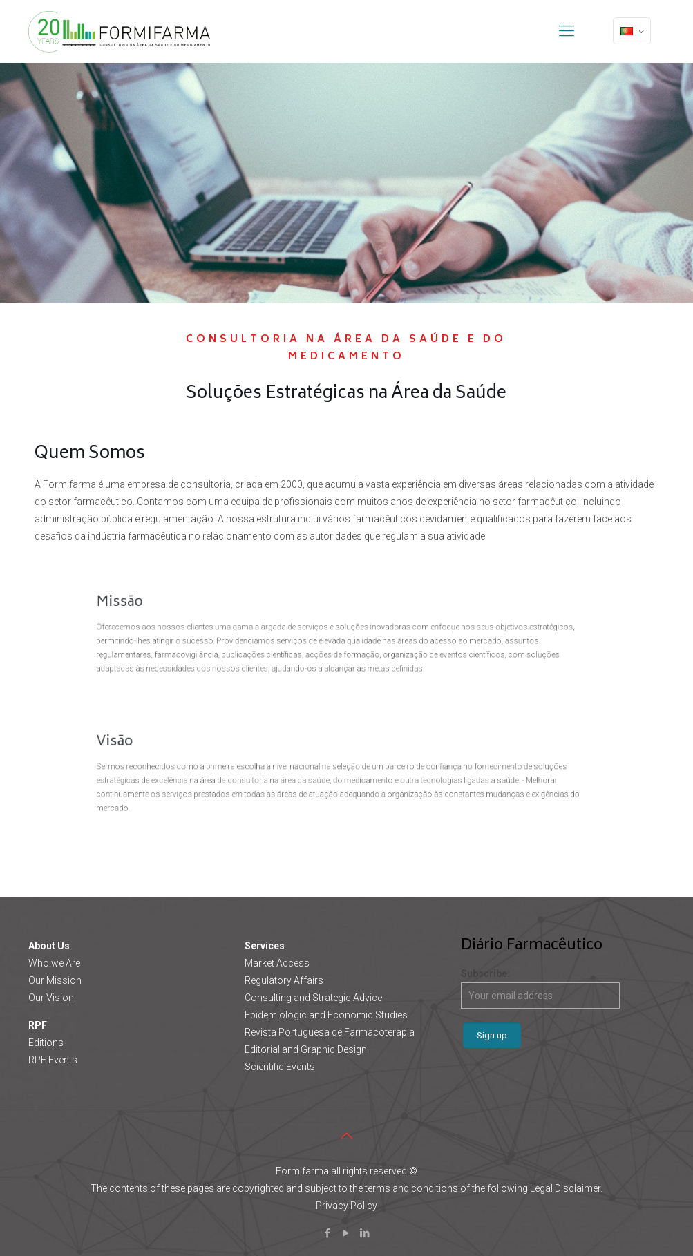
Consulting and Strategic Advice (313, 997)
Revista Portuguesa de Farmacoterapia (330, 1032)
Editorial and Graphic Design (306, 1049)
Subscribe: (540, 988)
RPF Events (52, 1059)
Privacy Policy (346, 1205)
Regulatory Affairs (284, 980)
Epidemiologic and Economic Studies (326, 1014)
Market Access (277, 963)
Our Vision (51, 997)
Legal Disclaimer (565, 1188)
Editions (46, 1042)
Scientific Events (280, 1066)
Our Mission (55, 980)
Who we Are (54, 963)
